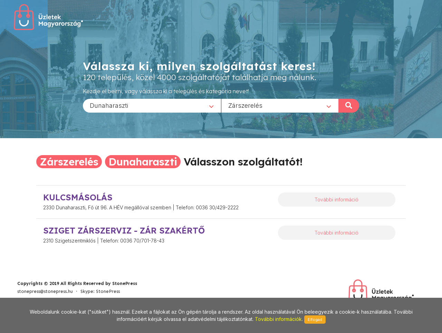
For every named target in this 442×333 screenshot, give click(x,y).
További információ (336, 199)
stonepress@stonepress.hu (45, 291)
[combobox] (152, 105)
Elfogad (315, 319)
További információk (278, 319)
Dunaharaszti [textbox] (109, 105)
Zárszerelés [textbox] (245, 105)
